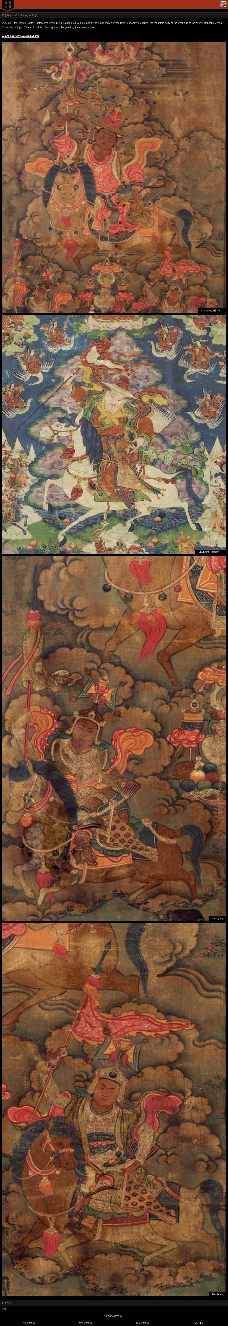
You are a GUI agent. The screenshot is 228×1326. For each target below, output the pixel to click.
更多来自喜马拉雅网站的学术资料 (20, 36)
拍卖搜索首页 (142, 1323)
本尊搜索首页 (28, 1323)
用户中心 (199, 1323)
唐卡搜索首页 (85, 1323)
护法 (4, 1309)
